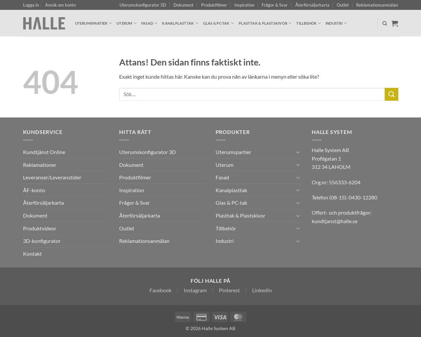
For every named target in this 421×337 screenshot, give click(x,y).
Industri (336, 23)
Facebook (160, 290)
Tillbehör (308, 23)
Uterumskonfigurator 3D (142, 5)
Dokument (183, 5)
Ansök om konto (60, 5)
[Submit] (391, 94)
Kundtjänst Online (44, 152)
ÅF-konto (34, 190)
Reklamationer (39, 165)
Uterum (127, 23)
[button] (31, 5)
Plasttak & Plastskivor (265, 23)
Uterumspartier (93, 23)
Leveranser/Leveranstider (52, 177)
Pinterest (229, 290)
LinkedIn (262, 290)
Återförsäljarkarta (312, 5)
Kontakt (32, 253)
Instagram (195, 290)
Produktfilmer (214, 5)
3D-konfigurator (42, 241)
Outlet (343, 5)
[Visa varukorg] (394, 23)
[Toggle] (298, 152)
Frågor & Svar (275, 5)
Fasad (149, 23)
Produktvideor (39, 228)
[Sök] (384, 23)
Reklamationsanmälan (377, 5)
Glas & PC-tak (218, 23)
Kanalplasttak (180, 23)
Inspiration (244, 5)
